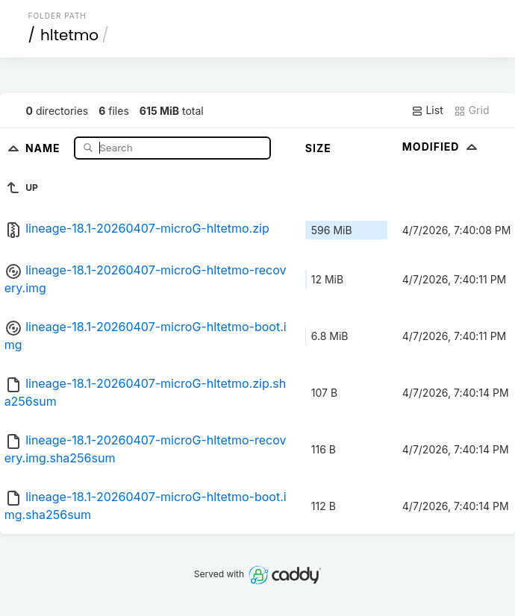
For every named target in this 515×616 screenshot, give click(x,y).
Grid (472, 110)
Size (318, 148)
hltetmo (69, 35)
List (427, 110)
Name (44, 147)
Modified (441, 146)
